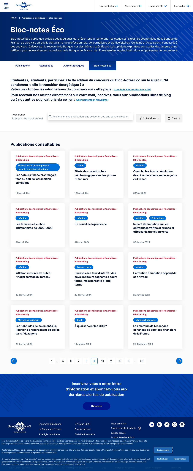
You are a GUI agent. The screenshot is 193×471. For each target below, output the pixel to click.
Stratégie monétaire (48, 431)
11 (112, 357)
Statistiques (46, 65)
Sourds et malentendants (123, 425)
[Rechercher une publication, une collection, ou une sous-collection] (90, 116)
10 (103, 357)
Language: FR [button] (158, 6)
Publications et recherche (50, 436)
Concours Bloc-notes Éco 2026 (132, 89)
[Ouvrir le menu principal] (6, 6)
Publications (22, 65)
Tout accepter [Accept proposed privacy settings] (163, 450)
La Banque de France (49, 426)
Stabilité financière (84, 431)
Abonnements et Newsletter (92, 99)
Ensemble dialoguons (48, 421)
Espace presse (118, 430)
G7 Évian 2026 (82, 421)
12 (121, 357)
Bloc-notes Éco (102, 65)
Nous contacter (118, 420)
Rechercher (18, 114)
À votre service (82, 426)
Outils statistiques (73, 65)
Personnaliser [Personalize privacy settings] (180, 459)
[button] (148, 117)
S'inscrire (96, 402)
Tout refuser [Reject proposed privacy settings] (162, 459)
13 (130, 357)
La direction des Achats (122, 434)
